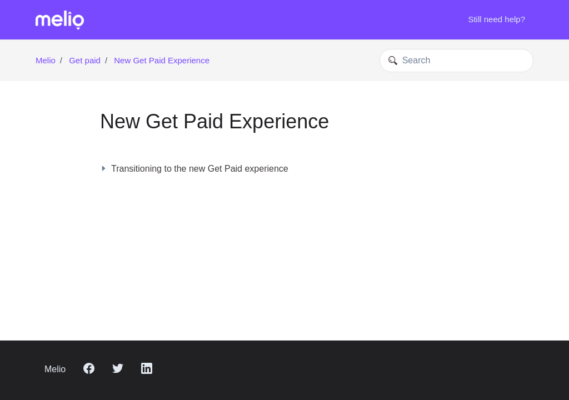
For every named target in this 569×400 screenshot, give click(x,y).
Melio (46, 60)
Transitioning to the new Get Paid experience (194, 168)
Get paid (85, 60)
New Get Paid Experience (161, 60)
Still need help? (496, 19)
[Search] (456, 60)
